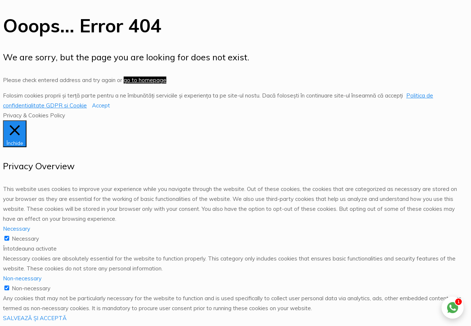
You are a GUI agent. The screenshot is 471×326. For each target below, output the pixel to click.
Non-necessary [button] (22, 278)
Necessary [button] (16, 228)
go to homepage (145, 80)
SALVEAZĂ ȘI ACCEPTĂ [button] (35, 318)
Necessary (25, 238)
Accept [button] (101, 105)
